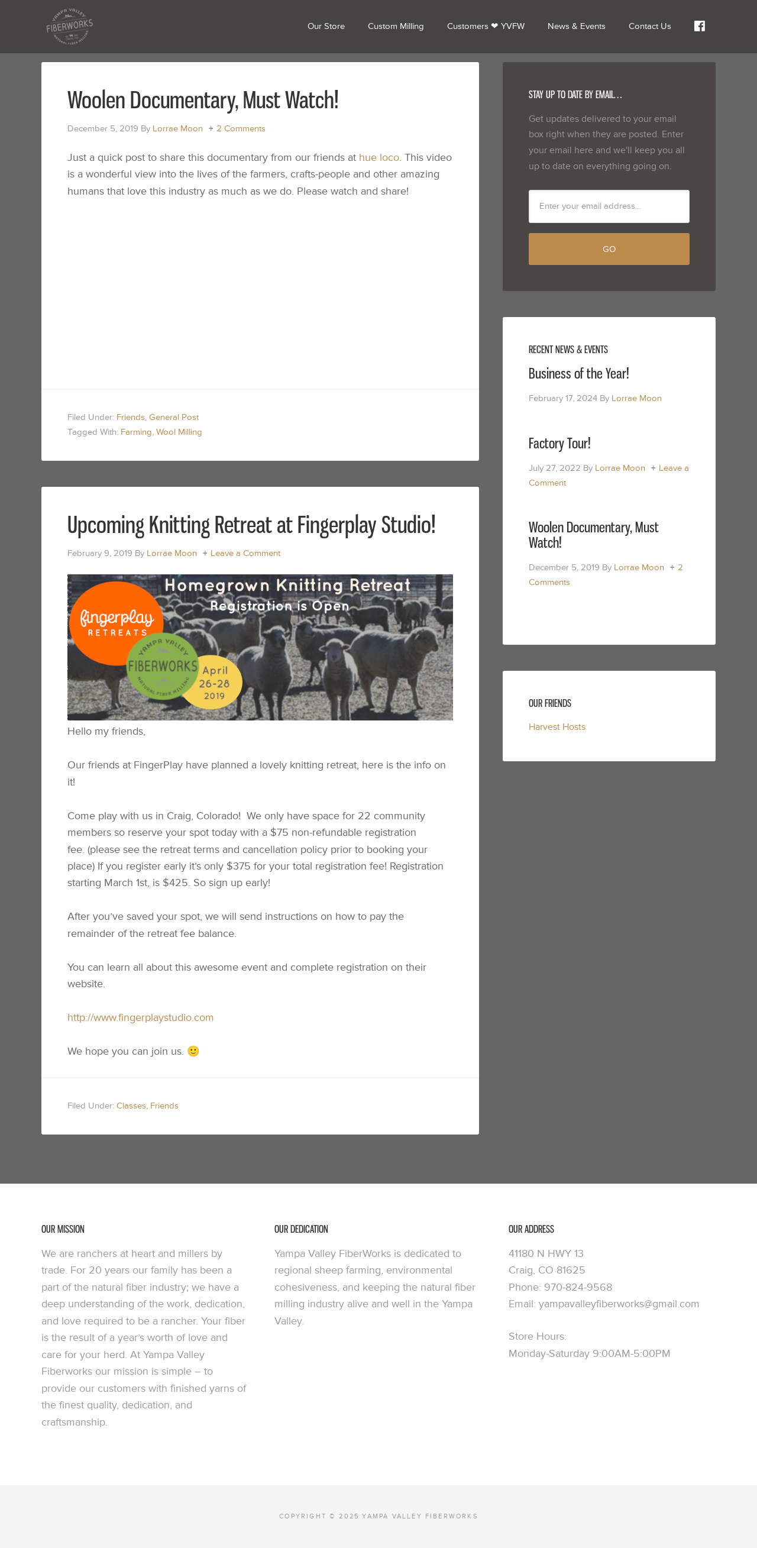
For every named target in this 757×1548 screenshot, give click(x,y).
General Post (174, 417)
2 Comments (241, 128)
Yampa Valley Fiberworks (130, 26)
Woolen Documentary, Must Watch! (203, 99)
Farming (136, 432)
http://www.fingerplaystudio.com (140, 1017)
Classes (131, 1105)
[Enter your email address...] (609, 206)
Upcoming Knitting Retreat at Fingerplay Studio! (251, 524)
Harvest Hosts (557, 727)
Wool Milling (179, 432)
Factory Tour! (560, 442)
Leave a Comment (245, 553)
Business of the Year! (579, 373)
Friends (131, 417)
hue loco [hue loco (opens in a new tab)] (379, 157)
